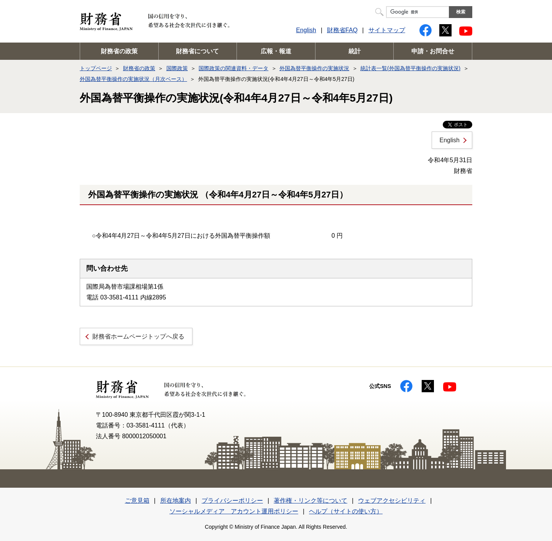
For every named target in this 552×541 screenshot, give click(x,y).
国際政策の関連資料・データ (233, 68)
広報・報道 (276, 51)
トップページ (96, 68)
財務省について (197, 51)
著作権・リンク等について (310, 500)
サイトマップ (386, 30)
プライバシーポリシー (232, 500)
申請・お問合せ (432, 51)
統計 (354, 51)
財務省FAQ (342, 30)
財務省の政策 (119, 51)
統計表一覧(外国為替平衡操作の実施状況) (410, 68)
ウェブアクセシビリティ (392, 500)
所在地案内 (175, 500)
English (306, 30)
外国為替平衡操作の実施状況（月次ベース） (133, 79)
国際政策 (177, 68)
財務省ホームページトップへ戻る (138, 336)
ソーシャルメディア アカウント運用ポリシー (233, 511)
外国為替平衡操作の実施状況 (314, 68)
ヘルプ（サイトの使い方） (346, 511)
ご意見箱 (137, 500)
